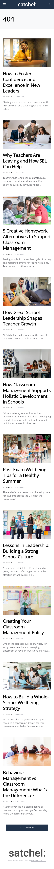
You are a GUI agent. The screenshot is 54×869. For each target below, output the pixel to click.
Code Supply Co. (38, 861)
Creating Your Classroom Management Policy (23, 626)
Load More (25, 828)
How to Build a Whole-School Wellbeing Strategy (26, 702)
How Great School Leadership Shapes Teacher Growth (22, 318)
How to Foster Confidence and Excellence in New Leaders (21, 82)
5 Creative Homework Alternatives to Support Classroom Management (27, 239)
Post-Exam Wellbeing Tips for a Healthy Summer (24, 475)
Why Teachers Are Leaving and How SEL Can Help (25, 161)
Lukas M (9, 97)
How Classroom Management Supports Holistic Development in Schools (27, 393)
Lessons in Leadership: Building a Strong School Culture (26, 551)
